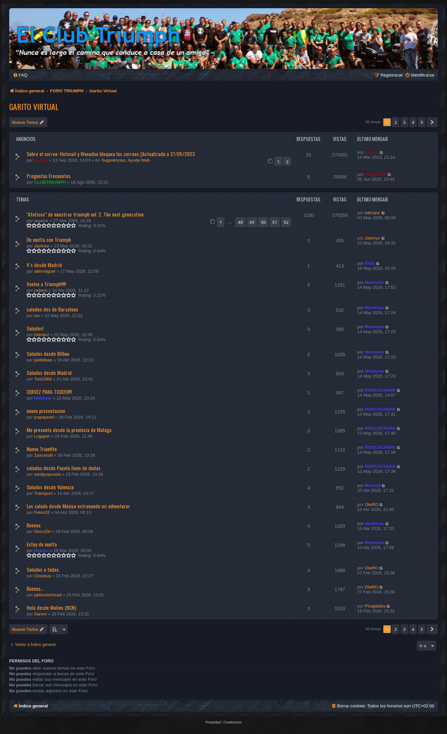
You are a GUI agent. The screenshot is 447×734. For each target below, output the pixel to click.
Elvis (370, 263)
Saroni (40, 613)
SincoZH (42, 531)
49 (251, 222)
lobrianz (372, 212)
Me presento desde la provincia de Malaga (69, 430)
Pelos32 (42, 512)
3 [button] (404, 122)
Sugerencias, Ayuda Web (125, 160)
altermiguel (45, 271)
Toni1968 (43, 379)
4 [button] (413, 122)
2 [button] (395, 122)
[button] (432, 122)
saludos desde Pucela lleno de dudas (64, 468)
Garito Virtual (34, 106)
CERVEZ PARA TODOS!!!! (49, 392)
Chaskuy (42, 575)
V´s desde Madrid (44, 265)
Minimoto (374, 282)
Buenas (34, 525)
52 (286, 222)
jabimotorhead (48, 594)
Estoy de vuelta (42, 544)
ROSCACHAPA (380, 390)
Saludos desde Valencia (50, 487)
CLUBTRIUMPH (50, 182)
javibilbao (43, 359)
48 (240, 222)
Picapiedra (375, 606)
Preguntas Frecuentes (49, 176)
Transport (43, 493)
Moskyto (43, 398)
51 (274, 222)
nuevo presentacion (46, 411)
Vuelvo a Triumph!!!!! (46, 284)
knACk (41, 160)
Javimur (41, 245)
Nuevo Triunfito (42, 449)
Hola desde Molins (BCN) (51, 607)
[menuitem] (20, 75)
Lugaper (42, 436)
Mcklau (41, 550)
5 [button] (422, 122)
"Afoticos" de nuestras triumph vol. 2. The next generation (85, 214)
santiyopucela (47, 474)
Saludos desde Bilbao (48, 353)
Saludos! (35, 328)
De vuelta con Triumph (49, 239)
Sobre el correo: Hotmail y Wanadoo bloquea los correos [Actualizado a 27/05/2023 (111, 154)
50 (263, 222)
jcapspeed (44, 417)
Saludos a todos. (43, 569)
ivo (37, 315)
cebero (40, 290)
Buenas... (35, 588)
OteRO (371, 504)
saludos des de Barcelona (52, 309)
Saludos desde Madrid (49, 373)
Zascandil (43, 455)
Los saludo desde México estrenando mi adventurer (78, 506)
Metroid (373, 485)
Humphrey (375, 174)
